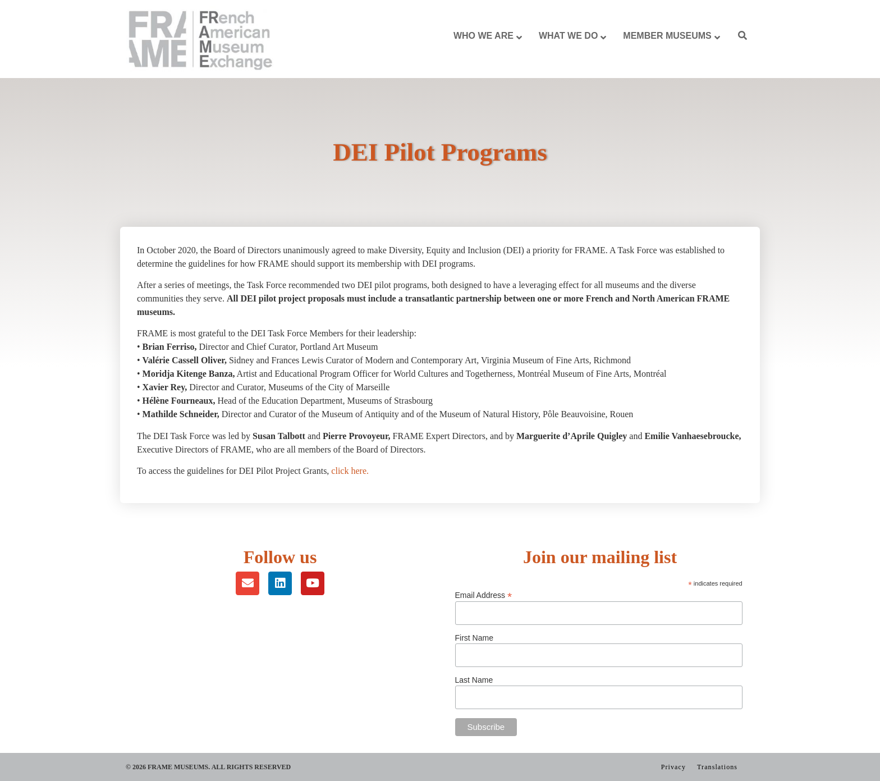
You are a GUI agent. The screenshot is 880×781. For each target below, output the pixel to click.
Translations (717, 767)
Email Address (483, 595)
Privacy (673, 767)
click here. (350, 471)
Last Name (474, 680)
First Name (474, 638)
